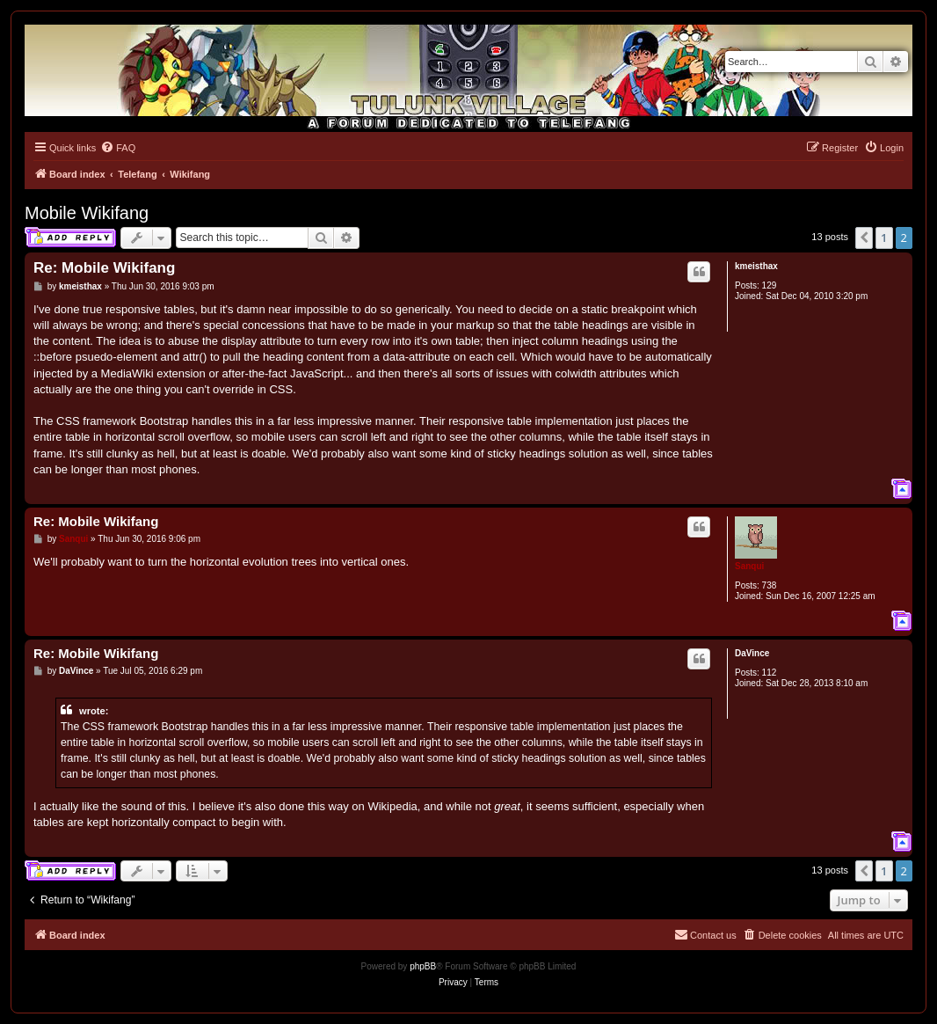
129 (769, 285)
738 (769, 585)
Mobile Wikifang (87, 213)
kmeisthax (756, 266)
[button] (864, 237)
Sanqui (749, 566)
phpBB (423, 966)
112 (769, 672)
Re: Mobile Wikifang (104, 268)
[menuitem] (117, 147)
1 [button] (884, 237)
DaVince (752, 653)
